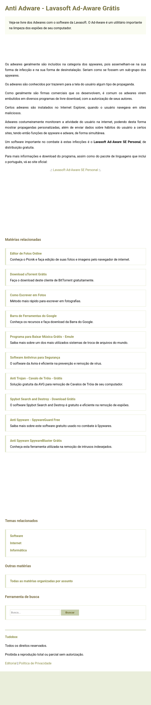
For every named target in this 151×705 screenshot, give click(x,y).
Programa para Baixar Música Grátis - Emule (42, 337)
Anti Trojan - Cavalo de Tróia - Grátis (36, 378)
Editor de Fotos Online (26, 253)
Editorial (11, 663)
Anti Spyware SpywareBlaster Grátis (36, 441)
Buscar (69, 612)
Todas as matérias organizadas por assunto (41, 581)
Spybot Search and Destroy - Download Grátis (42, 399)
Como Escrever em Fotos (28, 295)
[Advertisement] (35, 48)
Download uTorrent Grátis (28, 274)
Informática (18, 550)
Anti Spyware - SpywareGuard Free (35, 420)
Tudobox (11, 637)
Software (16, 536)
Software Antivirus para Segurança (35, 357)
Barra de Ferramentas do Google (33, 316)
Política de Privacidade (35, 663)
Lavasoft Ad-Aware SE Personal (75, 170)
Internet (15, 543)
